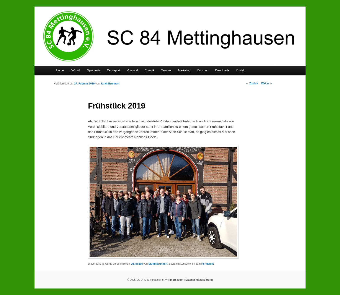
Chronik (149, 70)
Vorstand (132, 70)
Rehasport (113, 70)
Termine (166, 70)
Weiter (266, 83)
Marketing (184, 70)
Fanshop (202, 70)
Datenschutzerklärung (199, 279)
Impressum (176, 279)
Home (60, 70)
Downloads (222, 70)
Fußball (75, 70)
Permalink (207, 263)
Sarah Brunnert (109, 83)
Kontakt (240, 70)
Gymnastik (93, 70)
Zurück (252, 83)
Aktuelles (137, 263)
